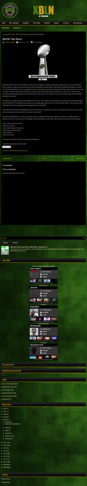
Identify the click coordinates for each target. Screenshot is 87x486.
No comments (37, 42)
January (7, 439)
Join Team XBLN (77, 23)
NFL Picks (11, 34)
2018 (5, 420)
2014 (5, 451)
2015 (5, 448)
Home (3, 23)
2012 (5, 456)
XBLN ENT (5, 399)
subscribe (41, 89)
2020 (5, 414)
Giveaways (26, 23)
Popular (5, 243)
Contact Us (17, 28)
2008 (5, 467)
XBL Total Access (21, 34)
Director (43, 304)
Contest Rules (5, 482)
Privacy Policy (5, 479)
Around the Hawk (8, 396)
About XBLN (5, 28)
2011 (5, 459)
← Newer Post (6, 158)
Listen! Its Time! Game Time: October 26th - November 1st (28, 247)
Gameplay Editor (43, 323)
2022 (5, 409)
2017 (5, 442)
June (6, 428)
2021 (5, 411)
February (8, 436)
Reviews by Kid (7, 393)
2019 (5, 417)
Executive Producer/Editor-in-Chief (43, 266)
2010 (5, 462)
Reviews (56, 23)
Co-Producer (43, 285)
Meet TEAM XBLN (14, 23)
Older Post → (81, 158)
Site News (66, 23)
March (7, 433)
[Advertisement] (27, 230)
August (7, 422)
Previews (47, 23)
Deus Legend (11, 42)
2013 (5, 453)
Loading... (4, 375)
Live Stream (36, 23)
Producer (43, 343)
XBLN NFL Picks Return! (12, 39)
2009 (5, 464)
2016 (5, 445)
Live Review (6, 390)
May (6, 430)
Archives (15, 243)
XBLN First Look (7, 387)
